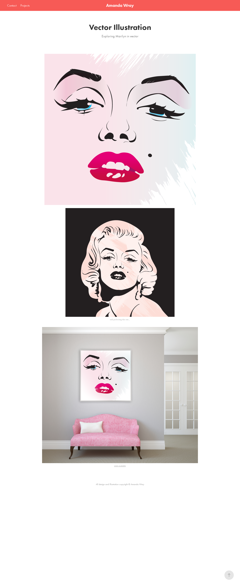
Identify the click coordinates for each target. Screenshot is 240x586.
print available (120, 466)
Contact (12, 5)
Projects (25, 5)
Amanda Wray (120, 5)
